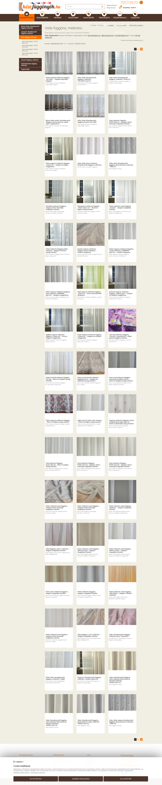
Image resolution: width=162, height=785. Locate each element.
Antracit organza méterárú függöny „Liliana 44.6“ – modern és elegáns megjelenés (121, 293)
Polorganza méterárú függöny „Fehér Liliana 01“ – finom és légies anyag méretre (88, 207)
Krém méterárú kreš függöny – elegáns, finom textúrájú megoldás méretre (88, 507)
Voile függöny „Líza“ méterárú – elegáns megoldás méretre (89, 635)
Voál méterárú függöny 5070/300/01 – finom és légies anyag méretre (57, 464)
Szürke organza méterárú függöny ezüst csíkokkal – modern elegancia (86, 250)
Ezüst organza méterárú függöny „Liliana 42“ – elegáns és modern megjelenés (89, 336)
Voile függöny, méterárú (136, 25)
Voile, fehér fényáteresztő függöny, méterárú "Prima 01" (119, 78)
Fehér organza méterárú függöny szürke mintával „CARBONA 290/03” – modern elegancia (121, 250)
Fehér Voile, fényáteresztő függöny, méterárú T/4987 (55, 678)
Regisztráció (111, 8)
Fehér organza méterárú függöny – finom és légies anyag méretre (58, 421)
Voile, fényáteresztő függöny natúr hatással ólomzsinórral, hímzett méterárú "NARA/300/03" (119, 680)
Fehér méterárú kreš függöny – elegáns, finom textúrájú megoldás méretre (57, 507)
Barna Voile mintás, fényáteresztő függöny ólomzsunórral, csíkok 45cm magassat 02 (58, 122)
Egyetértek (37, 778)
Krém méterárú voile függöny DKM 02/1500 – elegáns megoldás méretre (88, 550)
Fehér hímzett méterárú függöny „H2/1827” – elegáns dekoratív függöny (58, 79)
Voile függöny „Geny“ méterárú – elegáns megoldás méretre (58, 549)
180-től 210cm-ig (108, 35)
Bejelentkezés (112, 5)
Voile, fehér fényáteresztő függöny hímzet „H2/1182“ (87, 121)
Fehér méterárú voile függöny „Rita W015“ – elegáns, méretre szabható (120, 593)
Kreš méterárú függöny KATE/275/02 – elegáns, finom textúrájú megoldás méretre (120, 464)
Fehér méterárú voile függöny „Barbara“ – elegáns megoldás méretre (120, 507)
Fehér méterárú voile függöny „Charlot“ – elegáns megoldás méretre (120, 207)
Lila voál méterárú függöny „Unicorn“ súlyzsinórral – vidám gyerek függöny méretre (120, 336)
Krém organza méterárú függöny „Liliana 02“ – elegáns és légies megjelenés (58, 164)
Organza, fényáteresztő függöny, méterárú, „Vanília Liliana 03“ (89, 678)
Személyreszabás (80, 778)
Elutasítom (123, 778)
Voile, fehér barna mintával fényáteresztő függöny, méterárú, (89, 164)
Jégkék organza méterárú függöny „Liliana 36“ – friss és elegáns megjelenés (56, 336)
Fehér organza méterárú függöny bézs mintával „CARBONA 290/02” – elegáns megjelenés (58, 293)
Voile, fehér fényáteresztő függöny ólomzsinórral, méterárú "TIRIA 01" (121, 164)
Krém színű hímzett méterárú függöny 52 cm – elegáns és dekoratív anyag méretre (88, 379)
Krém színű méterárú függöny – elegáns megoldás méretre (57, 592)
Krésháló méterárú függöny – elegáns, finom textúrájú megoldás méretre (56, 207)
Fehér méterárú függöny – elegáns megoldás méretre (87, 592)
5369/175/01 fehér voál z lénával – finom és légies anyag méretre (89, 421)
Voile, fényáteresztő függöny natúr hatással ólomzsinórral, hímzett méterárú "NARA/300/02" (56, 722)
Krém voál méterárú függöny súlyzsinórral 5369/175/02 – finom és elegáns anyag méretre (121, 379)
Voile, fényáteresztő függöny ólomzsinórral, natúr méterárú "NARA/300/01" (88, 721)
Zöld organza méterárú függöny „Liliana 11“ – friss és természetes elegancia (89, 293)
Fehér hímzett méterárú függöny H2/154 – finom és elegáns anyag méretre (58, 379)
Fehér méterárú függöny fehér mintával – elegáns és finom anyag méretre (57, 250)
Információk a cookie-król (41, 772)
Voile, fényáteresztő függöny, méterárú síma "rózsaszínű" (119, 635)
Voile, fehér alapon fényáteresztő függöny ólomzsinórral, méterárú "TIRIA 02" (121, 721)
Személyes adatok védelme (24, 772)
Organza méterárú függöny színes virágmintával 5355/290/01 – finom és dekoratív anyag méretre (121, 422)
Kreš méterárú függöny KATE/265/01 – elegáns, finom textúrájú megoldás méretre (120, 122)
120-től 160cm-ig (94, 35)
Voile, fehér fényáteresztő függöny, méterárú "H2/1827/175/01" (86, 79)
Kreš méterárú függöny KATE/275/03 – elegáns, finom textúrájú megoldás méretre (88, 464)
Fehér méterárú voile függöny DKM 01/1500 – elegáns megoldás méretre (120, 550)
